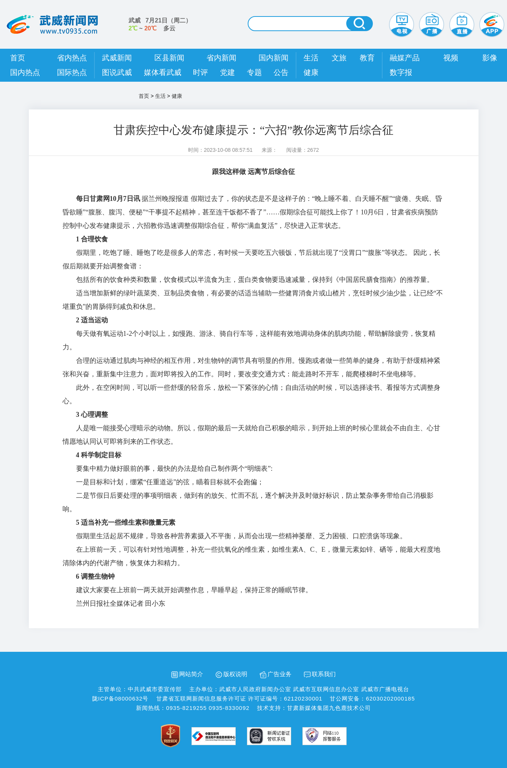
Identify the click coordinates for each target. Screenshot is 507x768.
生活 (311, 58)
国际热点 (72, 72)
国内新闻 (274, 58)
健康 (311, 72)
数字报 (401, 72)
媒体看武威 (162, 72)
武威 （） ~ (160, 24)
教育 (367, 58)
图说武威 (117, 72)
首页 (17, 58)
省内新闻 (221, 58)
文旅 (339, 58)
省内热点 (72, 58)
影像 (489, 58)
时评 (200, 72)
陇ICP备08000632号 (120, 698)
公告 (281, 72)
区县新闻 (169, 58)
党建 (227, 72)
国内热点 (25, 72)
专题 (254, 72)
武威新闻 (117, 58)
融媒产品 (405, 58)
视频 (450, 58)
